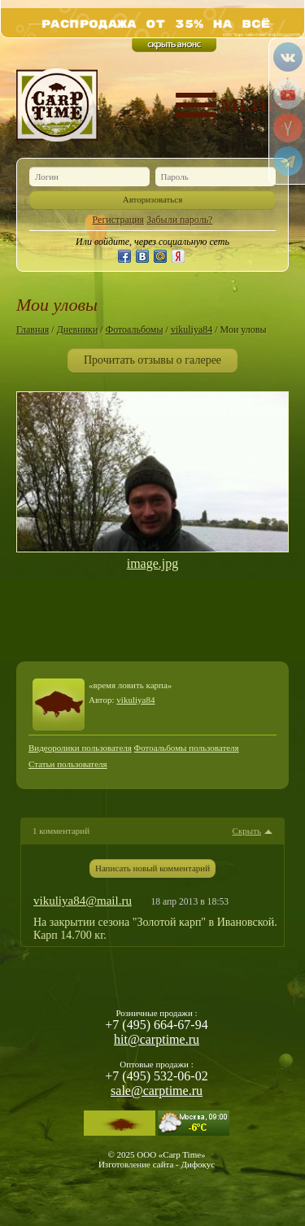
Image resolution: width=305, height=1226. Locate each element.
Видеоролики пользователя (80, 748)
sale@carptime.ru (157, 1090)
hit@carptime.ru (156, 1039)
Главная (32, 329)
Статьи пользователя (67, 764)
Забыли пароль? (179, 219)
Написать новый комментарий (152, 868)
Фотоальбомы (134, 329)
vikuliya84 (191, 329)
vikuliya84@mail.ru (82, 900)
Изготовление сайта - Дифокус (156, 1164)
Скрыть (247, 831)
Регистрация (119, 219)
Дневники (77, 329)
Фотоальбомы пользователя (186, 748)
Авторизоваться (153, 199)
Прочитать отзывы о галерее (152, 360)
